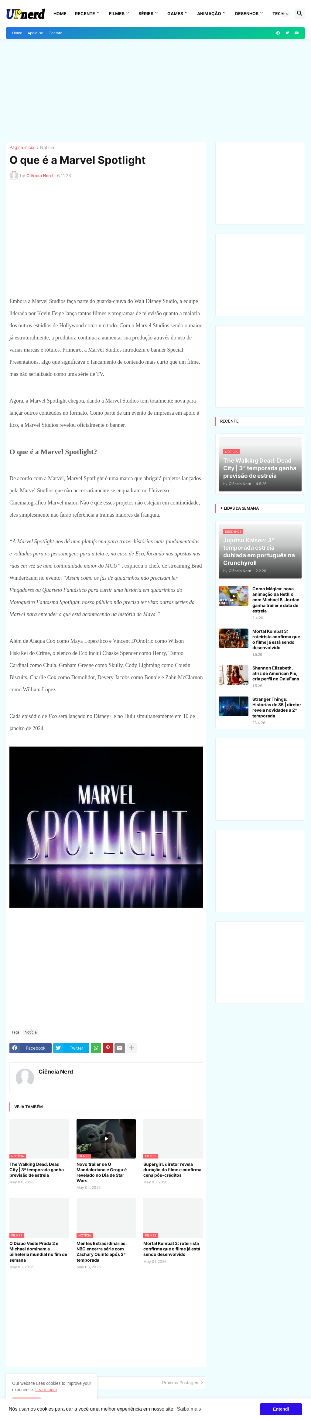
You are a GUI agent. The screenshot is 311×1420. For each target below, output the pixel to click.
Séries (145, 13)
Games (175, 13)
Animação (209, 13)
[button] (285, 14)
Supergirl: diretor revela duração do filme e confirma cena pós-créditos (172, 1170)
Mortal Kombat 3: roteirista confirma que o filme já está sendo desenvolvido (171, 1249)
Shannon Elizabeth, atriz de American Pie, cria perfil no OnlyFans (275, 673)
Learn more (46, 1389)
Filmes (117, 13)
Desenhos (246, 13)
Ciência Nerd (56, 1071)
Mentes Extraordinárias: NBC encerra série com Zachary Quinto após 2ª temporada (102, 1252)
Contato (55, 33)
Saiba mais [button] (189, 1409)
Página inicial (22, 147)
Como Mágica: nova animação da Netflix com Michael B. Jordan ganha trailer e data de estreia (275, 599)
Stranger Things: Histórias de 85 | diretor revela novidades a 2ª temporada (276, 707)
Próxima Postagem (181, 1382)
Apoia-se (35, 33)
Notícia (47, 147)
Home (60, 13)
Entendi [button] (281, 1409)
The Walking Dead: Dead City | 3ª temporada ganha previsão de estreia (36, 1170)
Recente (85, 13)
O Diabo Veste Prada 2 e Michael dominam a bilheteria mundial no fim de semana (38, 1252)
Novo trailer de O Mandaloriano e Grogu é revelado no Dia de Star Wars (102, 1172)
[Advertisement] (155, 90)
